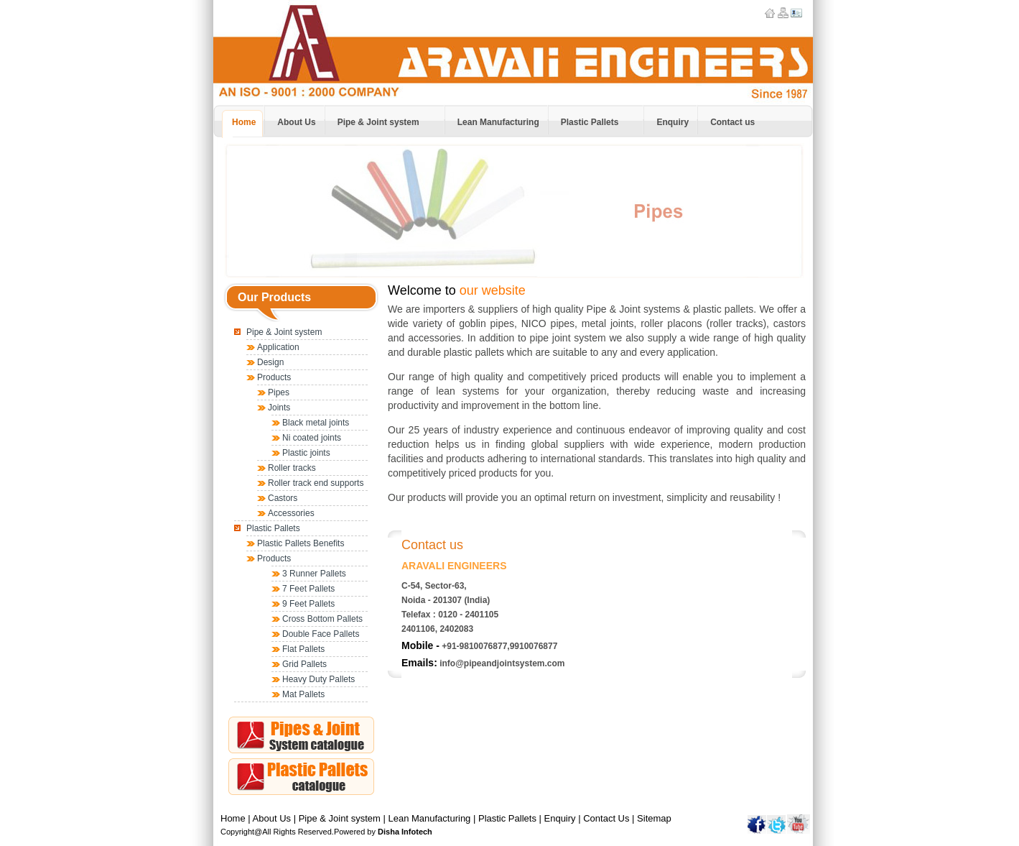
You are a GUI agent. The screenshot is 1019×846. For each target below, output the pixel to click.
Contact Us (606, 818)
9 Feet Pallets (308, 604)
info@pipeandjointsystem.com (501, 663)
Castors (282, 498)
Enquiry (560, 818)
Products (274, 377)
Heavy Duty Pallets (318, 679)
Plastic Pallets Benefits (300, 543)
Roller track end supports (315, 483)
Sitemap (654, 818)
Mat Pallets (303, 694)
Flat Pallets (303, 649)
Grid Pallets (304, 664)
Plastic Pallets (273, 528)
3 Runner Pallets (314, 574)
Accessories (291, 513)
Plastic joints (306, 453)
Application (278, 347)
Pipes (278, 392)
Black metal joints (315, 423)
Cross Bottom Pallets (322, 619)
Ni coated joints (311, 438)
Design (270, 362)
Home (233, 818)
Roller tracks (292, 468)
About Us (272, 818)
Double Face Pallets (320, 634)
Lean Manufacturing (429, 818)
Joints (279, 408)
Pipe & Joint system (284, 332)
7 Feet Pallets (308, 589)
